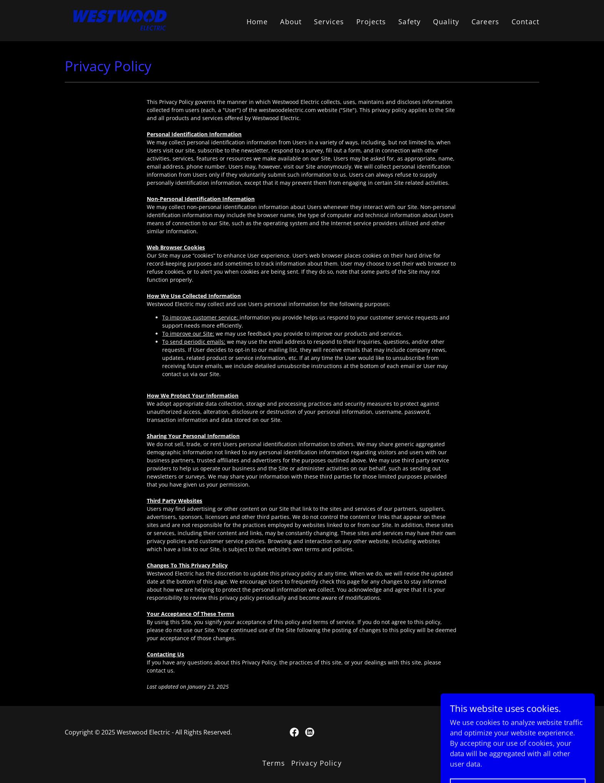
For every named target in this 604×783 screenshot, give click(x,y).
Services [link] (329, 21)
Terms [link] (273, 763)
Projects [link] (371, 21)
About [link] (291, 21)
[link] (120, 19)
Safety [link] (409, 21)
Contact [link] (525, 21)
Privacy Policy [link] (316, 763)
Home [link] (257, 21)
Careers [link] (485, 21)
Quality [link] (446, 21)
